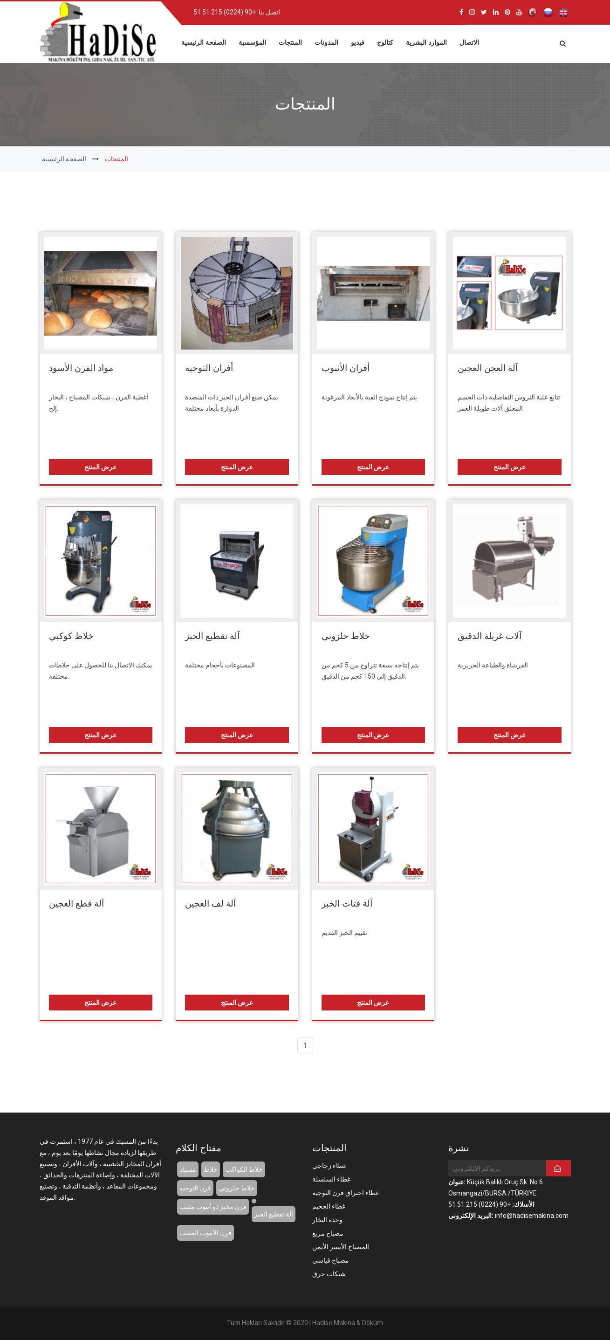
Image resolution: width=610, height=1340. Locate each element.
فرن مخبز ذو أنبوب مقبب (213, 1206)
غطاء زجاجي (329, 1165)
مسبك (187, 1169)
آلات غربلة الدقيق (489, 636)
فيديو (357, 42)
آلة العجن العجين (488, 368)
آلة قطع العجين (76, 903)
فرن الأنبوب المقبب (205, 1233)
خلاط (211, 1169)
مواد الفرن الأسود (81, 368)
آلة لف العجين (210, 903)
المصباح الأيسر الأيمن (340, 1247)
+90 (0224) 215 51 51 (224, 12)
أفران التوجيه (209, 368)
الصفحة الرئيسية (203, 42)
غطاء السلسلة (331, 1179)
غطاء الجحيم (328, 1206)
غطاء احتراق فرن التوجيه (345, 1192)
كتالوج (385, 42)
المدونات (326, 42)
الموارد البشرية (426, 42)
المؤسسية (252, 42)
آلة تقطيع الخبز (212, 636)
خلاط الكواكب (244, 1169)
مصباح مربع (327, 1233)
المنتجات (290, 42)
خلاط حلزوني (346, 636)
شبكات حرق (329, 1274)
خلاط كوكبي (71, 636)
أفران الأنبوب (346, 368)
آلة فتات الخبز (347, 903)
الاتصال (469, 42)
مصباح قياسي (330, 1260)
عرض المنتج (100, 467)
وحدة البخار (327, 1219)
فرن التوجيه (195, 1188)
